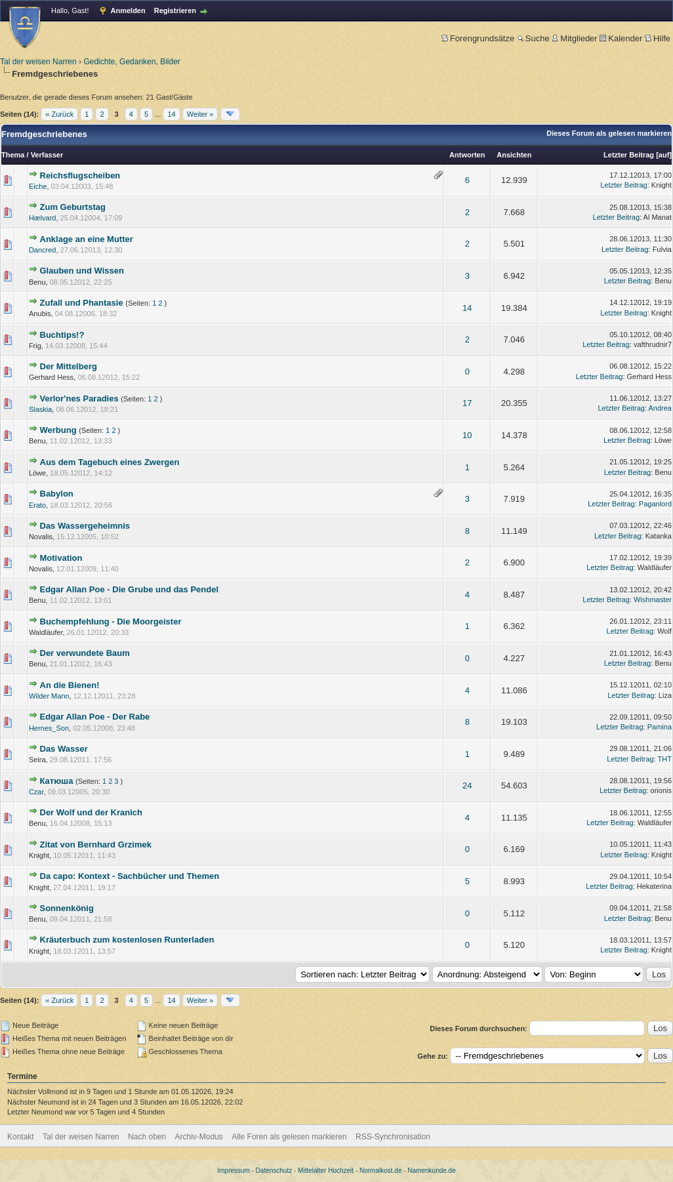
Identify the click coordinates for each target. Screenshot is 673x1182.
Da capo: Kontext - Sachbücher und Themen (130, 876)
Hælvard (42, 218)
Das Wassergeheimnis (85, 526)
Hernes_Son (49, 728)
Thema (12, 155)
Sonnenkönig (67, 908)
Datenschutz (274, 1170)
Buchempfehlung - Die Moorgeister (111, 621)
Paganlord (655, 504)
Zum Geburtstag (73, 207)
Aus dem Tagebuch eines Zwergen (110, 462)
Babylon (56, 494)
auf (664, 155)
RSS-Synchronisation (393, 1136)
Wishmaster (653, 599)
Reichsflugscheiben (80, 175)
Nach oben (147, 1136)
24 (467, 785)
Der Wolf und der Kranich (91, 812)
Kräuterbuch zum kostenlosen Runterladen (127, 940)
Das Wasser (64, 749)
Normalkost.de (380, 1170)
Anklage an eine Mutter (86, 239)
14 (171, 114)
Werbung (58, 430)
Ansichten (514, 155)
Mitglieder (574, 38)
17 (467, 403)
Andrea (660, 408)
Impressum (233, 1170)
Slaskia (40, 409)
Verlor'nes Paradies (79, 398)
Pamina (659, 727)
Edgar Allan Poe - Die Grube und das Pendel (129, 589)
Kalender (621, 38)
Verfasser (47, 155)
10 (467, 435)
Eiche (38, 186)
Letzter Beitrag (628, 155)
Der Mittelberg (68, 366)
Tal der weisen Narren (38, 61)
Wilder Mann (49, 696)
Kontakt (20, 1136)
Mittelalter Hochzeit (326, 1170)
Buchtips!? (62, 335)
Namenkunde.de (431, 1170)
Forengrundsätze (477, 38)
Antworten (467, 155)
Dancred (42, 250)
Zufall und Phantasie (81, 303)
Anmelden (128, 10)
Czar (36, 792)
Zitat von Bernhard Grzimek (96, 844)
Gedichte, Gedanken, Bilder (131, 61)
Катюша (56, 781)
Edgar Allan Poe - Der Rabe (95, 717)
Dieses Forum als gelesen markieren (609, 133)
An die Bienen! (70, 685)
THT (665, 759)
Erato (37, 505)
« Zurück (59, 114)
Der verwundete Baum (85, 653)
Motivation (61, 558)
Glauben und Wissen (82, 270)
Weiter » (200, 114)
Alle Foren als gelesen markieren (289, 1136)
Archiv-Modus (199, 1136)
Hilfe (657, 38)
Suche (533, 38)
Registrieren (175, 10)
